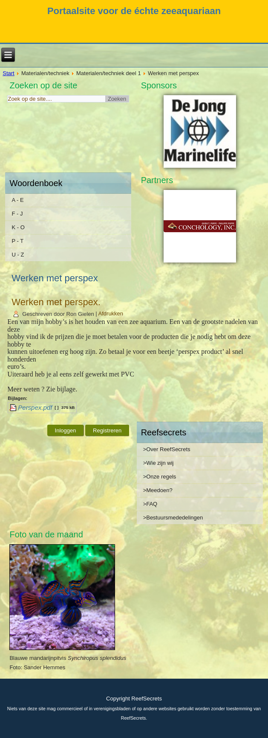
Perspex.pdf (35, 407)
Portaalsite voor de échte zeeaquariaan (134, 11)
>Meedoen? (158, 490)
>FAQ (150, 504)
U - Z (18, 254)
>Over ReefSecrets (166, 449)
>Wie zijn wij (158, 463)
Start (8, 73)
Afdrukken (111, 314)
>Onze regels (159, 476)
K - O (18, 227)
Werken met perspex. (56, 302)
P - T (17, 241)
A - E (17, 200)
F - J (17, 213)
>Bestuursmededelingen (173, 517)
